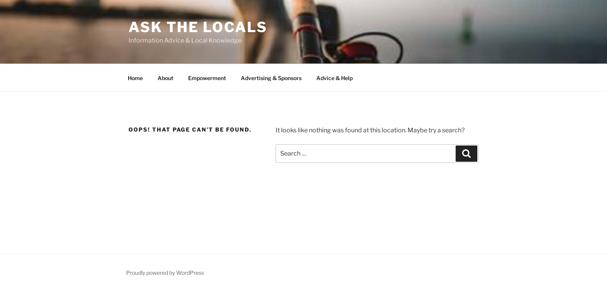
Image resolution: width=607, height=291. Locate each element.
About (165, 78)
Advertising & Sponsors (271, 78)
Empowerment (207, 78)
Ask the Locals (198, 27)
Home (135, 78)
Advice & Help (334, 78)
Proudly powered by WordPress (165, 272)
